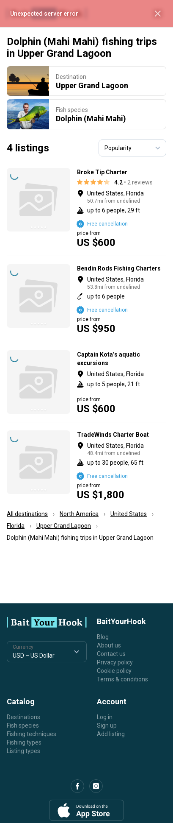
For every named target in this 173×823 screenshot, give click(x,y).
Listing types (23, 751)
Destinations (23, 717)
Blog (103, 636)
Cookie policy (114, 670)
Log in (105, 717)
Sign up (107, 725)
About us (109, 645)
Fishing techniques (31, 734)
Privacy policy (115, 662)
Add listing (111, 734)
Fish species (23, 725)
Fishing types (24, 742)
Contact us (111, 653)
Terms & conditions (122, 679)
